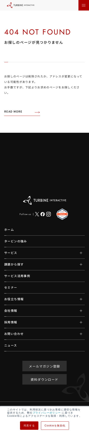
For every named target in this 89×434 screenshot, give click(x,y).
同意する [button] (29, 425)
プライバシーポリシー (47, 412)
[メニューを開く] (83, 5)
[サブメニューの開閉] (78, 253)
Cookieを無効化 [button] (54, 425)
